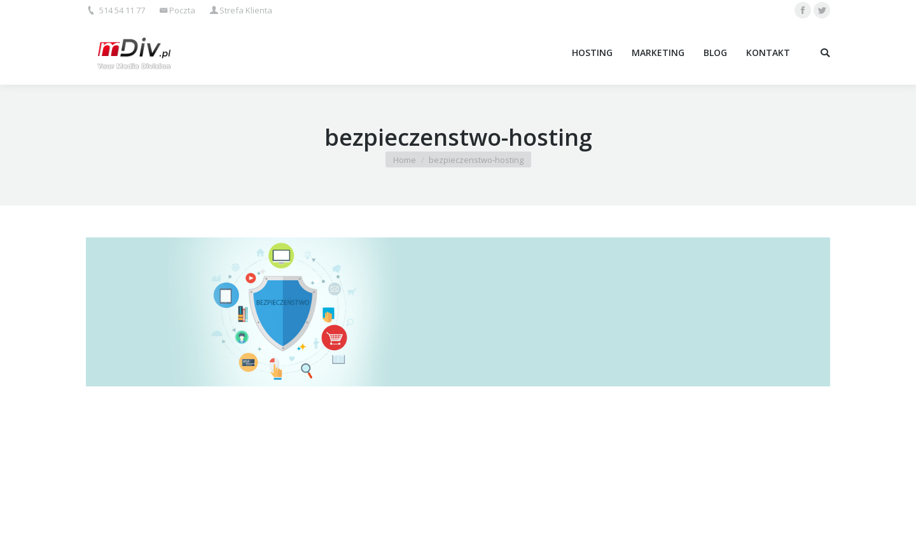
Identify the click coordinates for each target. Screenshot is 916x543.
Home (404, 160)
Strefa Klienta (245, 10)
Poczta (182, 10)
